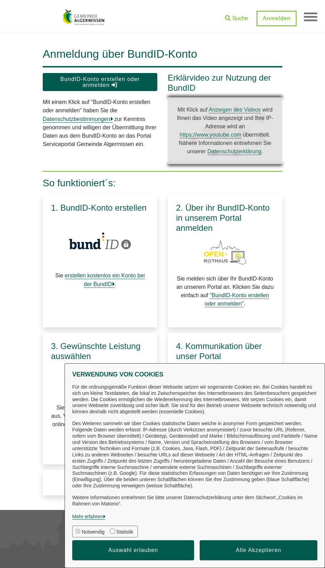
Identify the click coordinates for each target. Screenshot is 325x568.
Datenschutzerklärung (234, 151)
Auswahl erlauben (133, 550)
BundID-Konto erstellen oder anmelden (100, 82)
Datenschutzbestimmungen (76, 119)
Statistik (124, 532)
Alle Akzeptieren (258, 550)
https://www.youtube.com (210, 135)
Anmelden (276, 18)
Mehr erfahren (87, 516)
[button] (236, 16)
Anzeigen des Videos (235, 110)
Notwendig (93, 532)
